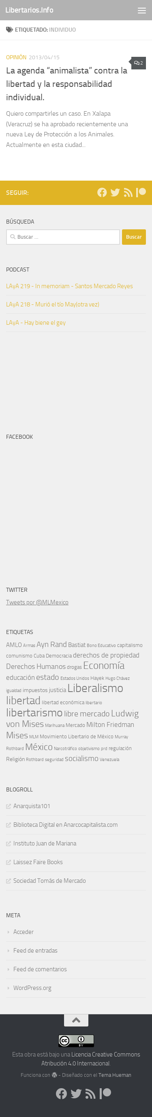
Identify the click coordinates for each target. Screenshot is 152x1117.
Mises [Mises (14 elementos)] (17, 735)
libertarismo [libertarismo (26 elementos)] (34, 712)
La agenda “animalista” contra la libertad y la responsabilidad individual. (66, 84)
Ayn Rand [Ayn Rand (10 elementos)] (51, 644)
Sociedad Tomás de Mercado (49, 880)
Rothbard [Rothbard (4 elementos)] (35, 759)
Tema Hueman (114, 1075)
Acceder (23, 932)
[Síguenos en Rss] (128, 192)
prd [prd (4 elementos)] (104, 748)
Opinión (16, 57)
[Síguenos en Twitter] (115, 192)
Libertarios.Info (29, 10)
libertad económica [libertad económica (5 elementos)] (63, 702)
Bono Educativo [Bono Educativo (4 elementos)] (101, 645)
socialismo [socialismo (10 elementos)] (81, 758)
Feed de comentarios (40, 969)
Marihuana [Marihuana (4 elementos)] (54, 725)
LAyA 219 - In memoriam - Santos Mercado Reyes (69, 286)
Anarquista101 (31, 806)
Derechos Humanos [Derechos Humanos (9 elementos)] (36, 666)
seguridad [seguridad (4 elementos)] (54, 759)
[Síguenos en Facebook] (102, 192)
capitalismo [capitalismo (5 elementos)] (130, 645)
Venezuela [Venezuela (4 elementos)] (109, 759)
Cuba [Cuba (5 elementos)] (39, 656)
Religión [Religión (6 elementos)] (15, 759)
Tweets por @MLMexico (37, 602)
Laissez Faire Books (38, 862)
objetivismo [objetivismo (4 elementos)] (89, 748)
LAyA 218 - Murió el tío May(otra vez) (52, 304)
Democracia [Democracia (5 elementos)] (59, 656)
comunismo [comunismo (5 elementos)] (19, 656)
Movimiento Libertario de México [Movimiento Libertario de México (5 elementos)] (76, 736)
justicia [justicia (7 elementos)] (57, 690)
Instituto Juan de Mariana (44, 843)
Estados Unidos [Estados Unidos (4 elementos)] (74, 678)
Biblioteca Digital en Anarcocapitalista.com (65, 824)
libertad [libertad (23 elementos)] (23, 700)
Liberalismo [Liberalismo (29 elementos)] (95, 688)
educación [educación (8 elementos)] (20, 677)
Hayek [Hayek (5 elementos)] (97, 678)
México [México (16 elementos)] (39, 747)
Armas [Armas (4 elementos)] (29, 645)
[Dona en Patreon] (141, 192)
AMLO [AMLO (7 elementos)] (14, 645)
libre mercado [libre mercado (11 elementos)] (87, 713)
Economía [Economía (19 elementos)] (103, 665)
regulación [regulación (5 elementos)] (120, 748)
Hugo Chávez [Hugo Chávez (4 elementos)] (117, 678)
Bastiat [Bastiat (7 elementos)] (77, 645)
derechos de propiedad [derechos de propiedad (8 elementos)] (106, 655)
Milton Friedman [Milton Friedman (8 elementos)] (110, 725)
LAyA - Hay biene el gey (36, 322)
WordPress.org (32, 988)
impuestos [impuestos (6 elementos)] (35, 690)
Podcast (17, 269)
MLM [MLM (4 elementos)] (34, 737)
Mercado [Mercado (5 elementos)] (75, 725)
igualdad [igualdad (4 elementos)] (13, 690)
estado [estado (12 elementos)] (47, 677)
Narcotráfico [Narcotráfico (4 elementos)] (65, 748)
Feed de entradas (35, 950)
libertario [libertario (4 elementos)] (94, 702)
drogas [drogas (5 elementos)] (74, 667)
